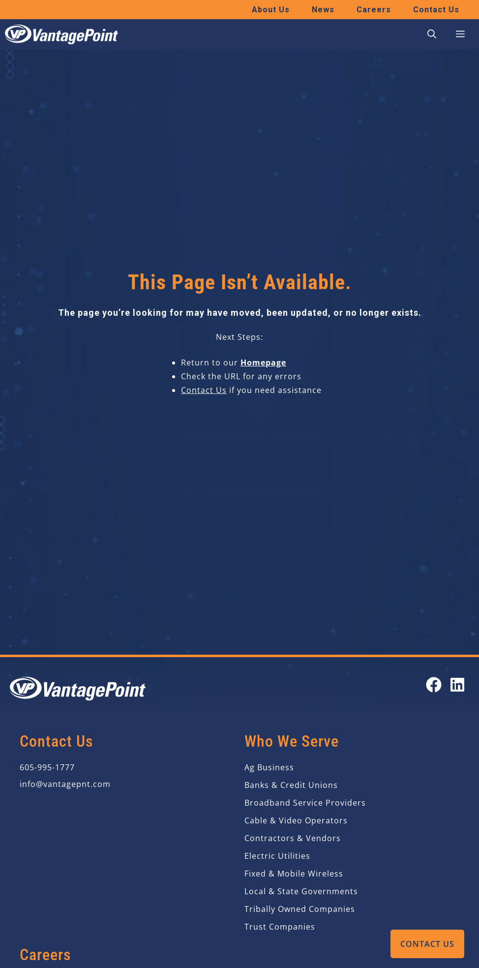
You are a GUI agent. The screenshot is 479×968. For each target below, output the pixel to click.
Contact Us (427, 943)
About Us (271, 9)
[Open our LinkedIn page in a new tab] (457, 685)
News (323, 9)
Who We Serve (291, 741)
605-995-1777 (47, 767)
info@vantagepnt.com (65, 784)
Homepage (263, 362)
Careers (374, 9)
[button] (432, 34)
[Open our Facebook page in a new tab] (434, 685)
